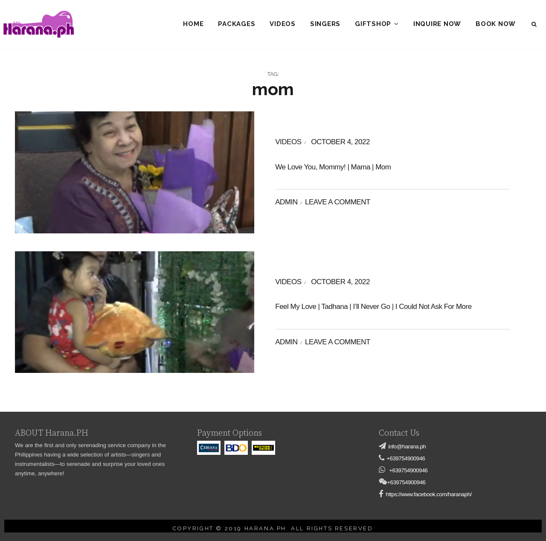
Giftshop (373, 24)
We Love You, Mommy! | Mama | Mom (333, 167)
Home (193, 24)
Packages (236, 24)
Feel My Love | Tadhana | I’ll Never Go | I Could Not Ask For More (373, 306)
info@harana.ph (407, 446)
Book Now (496, 24)
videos (288, 142)
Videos (283, 24)
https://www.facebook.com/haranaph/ (429, 494)
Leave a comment (337, 202)
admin (286, 202)
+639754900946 (405, 458)
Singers (325, 24)
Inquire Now (437, 24)
